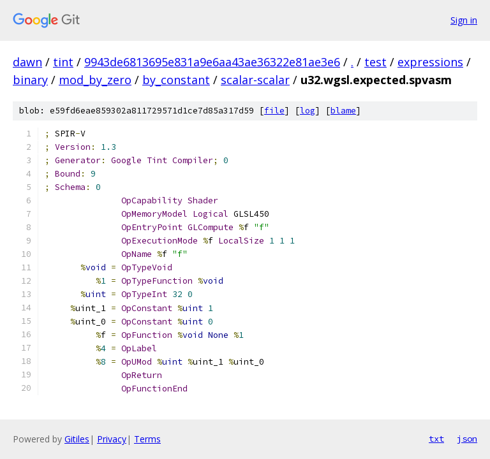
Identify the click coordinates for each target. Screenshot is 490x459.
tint (63, 61)
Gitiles (76, 439)
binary (30, 79)
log (307, 110)
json (467, 438)
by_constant (176, 79)
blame (343, 110)
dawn (27, 61)
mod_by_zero (95, 79)
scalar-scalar (255, 79)
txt (436, 438)
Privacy (111, 439)
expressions (430, 61)
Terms (147, 439)
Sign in (463, 20)
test (375, 61)
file (274, 110)
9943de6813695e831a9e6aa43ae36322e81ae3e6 (212, 61)
